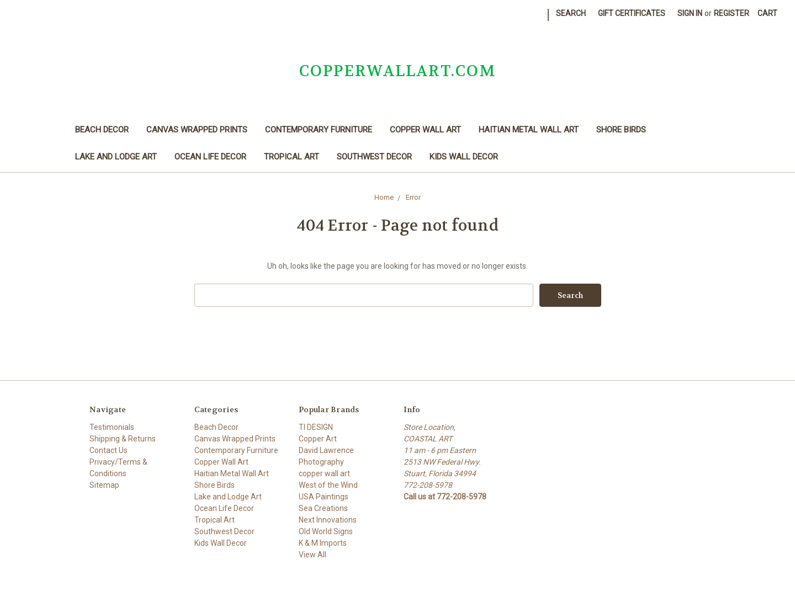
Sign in (689, 13)
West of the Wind (328, 485)
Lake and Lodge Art (116, 157)
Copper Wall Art (425, 130)
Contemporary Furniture (318, 130)
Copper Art (318, 438)
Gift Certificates (631, 13)
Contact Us (108, 450)
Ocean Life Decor (210, 157)
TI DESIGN (316, 427)
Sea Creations (323, 508)
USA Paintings (323, 496)
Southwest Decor (374, 157)
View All (312, 554)
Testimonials (111, 427)
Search (571, 13)
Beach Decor (102, 130)
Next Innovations (328, 519)
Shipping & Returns (122, 438)
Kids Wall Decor (464, 157)
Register (731, 13)
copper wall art (324, 473)
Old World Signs (326, 531)
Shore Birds (621, 130)
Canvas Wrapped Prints (196, 130)
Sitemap (104, 485)
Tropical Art (291, 157)
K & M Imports (323, 543)
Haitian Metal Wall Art (529, 130)
